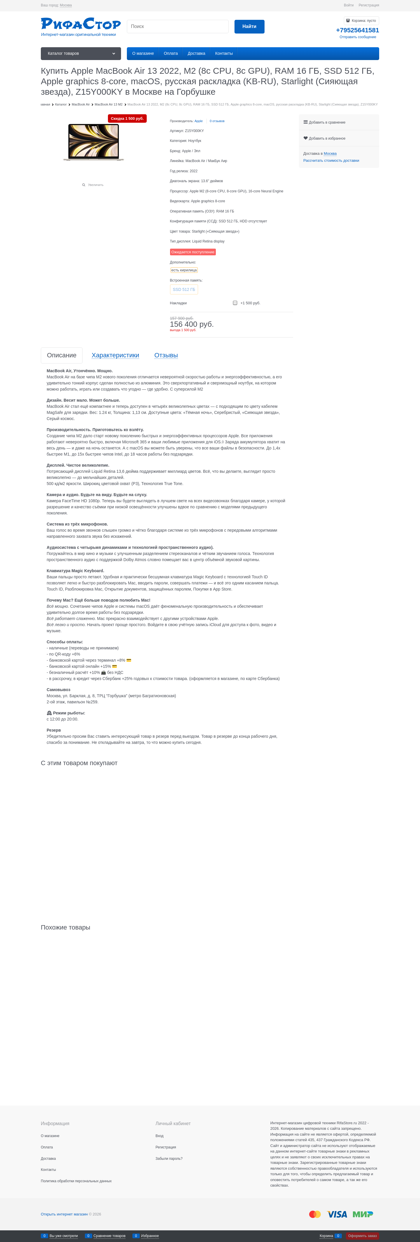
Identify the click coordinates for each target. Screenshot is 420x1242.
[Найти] (250, 27)
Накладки (178, 303)
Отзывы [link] (166, 355)
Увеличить (96, 185)
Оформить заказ (362, 1236)
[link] (66, 5)
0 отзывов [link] (217, 121)
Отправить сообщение (358, 37)
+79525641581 (357, 30)
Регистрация (369, 5)
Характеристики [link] (115, 355)
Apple (199, 121)
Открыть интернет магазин (64, 1214)
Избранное (150, 1236)
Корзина (326, 1236)
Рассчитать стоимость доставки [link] (331, 160)
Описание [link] (61, 355)
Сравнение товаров (110, 1236)
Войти (349, 5)
